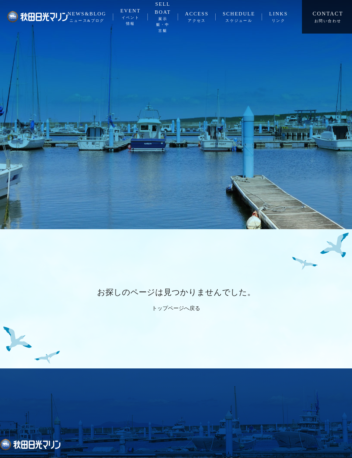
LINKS (278, 17)
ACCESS (197, 17)
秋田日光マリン (37, 16)
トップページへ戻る (176, 308)
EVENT (130, 17)
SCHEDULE (239, 17)
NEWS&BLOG (87, 17)
